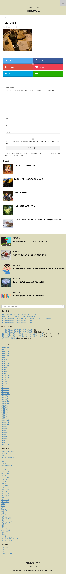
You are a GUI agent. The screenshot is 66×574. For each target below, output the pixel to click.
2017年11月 (5, 422)
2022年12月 (5, 351)
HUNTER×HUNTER (8, 452)
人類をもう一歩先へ (21, 192)
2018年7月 (5, 410)
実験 (3, 506)
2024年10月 (5, 347)
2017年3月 (5, 438)
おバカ (3, 459)
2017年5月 (5, 434)
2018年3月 (5, 414)
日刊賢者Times (33, 11)
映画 (3, 512)
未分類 (3, 514)
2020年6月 (5, 382)
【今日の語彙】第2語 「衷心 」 (25, 206)
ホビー (3, 481)
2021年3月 (5, 373)
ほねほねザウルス (7, 465)
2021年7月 (5, 369)
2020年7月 (5, 380)
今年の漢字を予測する (9, 338)
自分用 (3, 524)
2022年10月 (5, 355)
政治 (3, 508)
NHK (3, 455)
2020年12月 (5, 375)
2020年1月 (5, 392)
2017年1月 (5, 442)
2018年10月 (5, 404)
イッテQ (4, 467)
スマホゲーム (6, 471)
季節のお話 (5, 502)
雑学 (3, 534)
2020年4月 (5, 386)
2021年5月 (5, 371)
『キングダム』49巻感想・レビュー (26, 165)
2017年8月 (5, 428)
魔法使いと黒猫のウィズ (9, 538)
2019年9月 (5, 396)
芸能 (3, 526)
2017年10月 (5, 424)
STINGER (50, 570)
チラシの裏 (5, 473)
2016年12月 (5, 444)
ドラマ (3, 475)
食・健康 (4, 536)
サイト (8, 132)
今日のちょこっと (7, 492)
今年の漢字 (5, 490)
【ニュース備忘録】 (8, 457)
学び (3, 504)
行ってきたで (6, 528)
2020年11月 (5, 377)
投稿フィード (6, 550)
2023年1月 (5, 349)
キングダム (5, 469)
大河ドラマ (5, 500)
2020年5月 (5, 384)
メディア (4, 483)
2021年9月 (5, 367)
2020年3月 (5, 388)
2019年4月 (5, 398)
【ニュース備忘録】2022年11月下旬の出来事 (28, 282)
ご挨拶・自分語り (7, 463)
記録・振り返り (6, 530)
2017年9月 (5, 426)
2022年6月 (5, 359)
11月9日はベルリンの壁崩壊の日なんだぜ (28, 179)
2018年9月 (5, 406)
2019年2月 (5, 400)
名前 (7, 118)
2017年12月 (5, 420)
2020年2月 (5, 390)
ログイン (4, 547)
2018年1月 (5, 418)
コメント (8, 94)
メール (8, 125)
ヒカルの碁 (5, 477)
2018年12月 (5, 402)
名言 (3, 498)
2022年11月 (5, 353)
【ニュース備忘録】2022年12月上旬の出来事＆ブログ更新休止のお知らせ (38, 268)
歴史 (3, 516)
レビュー (4, 485)
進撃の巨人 (5, 532)
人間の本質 (5, 487)
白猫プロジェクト (7, 522)
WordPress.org (6, 553)
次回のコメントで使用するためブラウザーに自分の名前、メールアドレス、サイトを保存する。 (33, 143)
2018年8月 (5, 408)
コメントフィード (7, 552)
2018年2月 (5, 416)
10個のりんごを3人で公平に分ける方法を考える (29, 255)
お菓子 (3, 461)
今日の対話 (5, 494)
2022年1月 (5, 361)
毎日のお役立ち (6, 518)
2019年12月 (5, 394)
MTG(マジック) (6, 453)
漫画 (3, 520)
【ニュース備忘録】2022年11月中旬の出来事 (28, 296)
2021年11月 (5, 363)
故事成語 (4, 510)
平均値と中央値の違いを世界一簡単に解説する (17, 330)
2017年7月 (5, 430)
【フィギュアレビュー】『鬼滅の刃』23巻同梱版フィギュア (22, 334)
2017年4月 (5, 436)
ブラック (4, 479)
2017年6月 (5, 432)
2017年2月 (5, 440)
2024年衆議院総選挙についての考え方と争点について (31, 241)
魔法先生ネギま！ (7, 540)
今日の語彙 (5, 496)
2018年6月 (5, 412)
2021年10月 (5, 365)
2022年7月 (5, 357)
